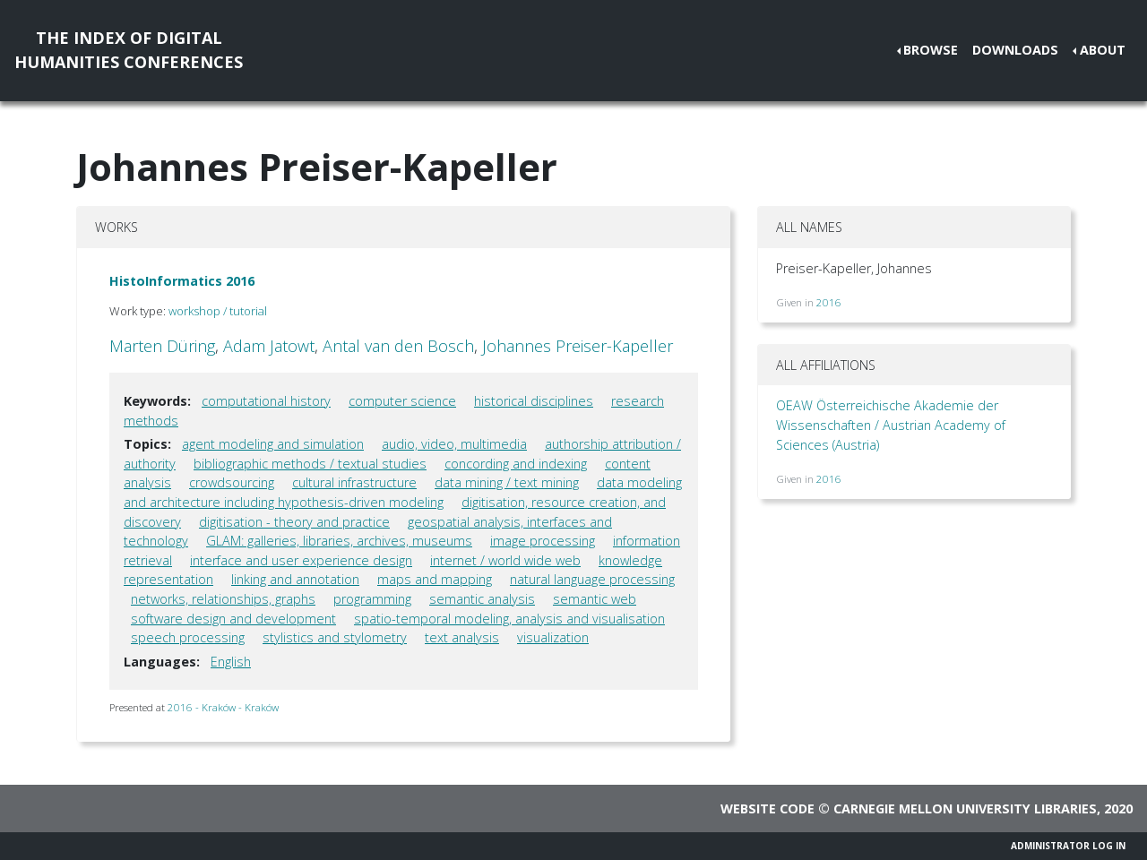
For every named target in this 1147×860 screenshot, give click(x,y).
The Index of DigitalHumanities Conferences (128, 50)
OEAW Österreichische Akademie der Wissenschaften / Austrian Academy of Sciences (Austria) (890, 424)
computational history (266, 400)
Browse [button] (930, 49)
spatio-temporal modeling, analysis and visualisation (509, 618)
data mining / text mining (507, 482)
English (231, 661)
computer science (402, 400)
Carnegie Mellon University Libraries (965, 808)
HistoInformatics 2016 (181, 280)
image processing (542, 540)
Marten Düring (162, 346)
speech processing (188, 637)
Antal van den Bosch (398, 346)
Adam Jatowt (269, 346)
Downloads (1015, 49)
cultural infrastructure (354, 482)
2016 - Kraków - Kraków (223, 707)
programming (372, 598)
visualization (553, 637)
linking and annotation (295, 579)
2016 (828, 302)
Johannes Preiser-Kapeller (577, 346)
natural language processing (592, 579)
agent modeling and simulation (273, 443)
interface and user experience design (301, 560)
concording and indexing (515, 463)
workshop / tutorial (217, 311)
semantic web (594, 598)
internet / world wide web (505, 560)
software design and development (233, 618)
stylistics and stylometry (335, 637)
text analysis (462, 637)
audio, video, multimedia (454, 443)
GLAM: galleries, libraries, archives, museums (339, 540)
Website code (767, 808)
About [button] (1102, 49)
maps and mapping (434, 579)
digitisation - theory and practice (294, 521)
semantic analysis (482, 598)
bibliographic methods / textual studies (310, 463)
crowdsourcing (231, 482)
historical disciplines (533, 400)
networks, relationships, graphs (223, 598)
